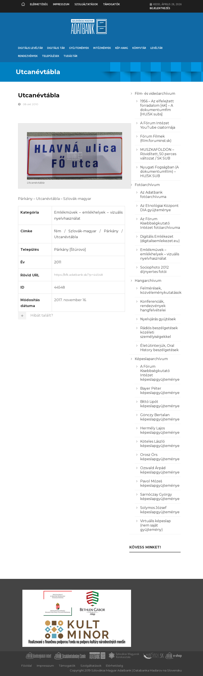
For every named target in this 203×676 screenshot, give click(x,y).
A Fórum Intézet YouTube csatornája (157, 125)
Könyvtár (139, 48)
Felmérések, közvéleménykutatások (160, 290)
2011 (57, 262)
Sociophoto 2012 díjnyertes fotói (154, 269)
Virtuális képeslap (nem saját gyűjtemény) (155, 525)
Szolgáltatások (86, 4)
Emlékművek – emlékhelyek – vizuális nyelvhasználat (159, 254)
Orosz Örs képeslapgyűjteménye (160, 457)
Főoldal (26, 665)
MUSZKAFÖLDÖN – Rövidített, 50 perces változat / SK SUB (158, 154)
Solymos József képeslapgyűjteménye (160, 510)
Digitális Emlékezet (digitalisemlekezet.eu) (160, 238)
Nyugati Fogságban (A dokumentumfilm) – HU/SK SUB (159, 171)
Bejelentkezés (160, 8)
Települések (50, 56)
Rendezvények (28, 56)
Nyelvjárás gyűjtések (158, 319)
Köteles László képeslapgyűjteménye (160, 443)
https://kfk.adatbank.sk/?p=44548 (88, 274)
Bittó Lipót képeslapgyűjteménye (160, 404)
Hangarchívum (148, 281)
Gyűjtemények (79, 48)
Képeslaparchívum (151, 359)
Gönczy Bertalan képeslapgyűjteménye (160, 417)
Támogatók (111, 4)
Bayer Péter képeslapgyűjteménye (160, 390)
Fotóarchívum (147, 185)
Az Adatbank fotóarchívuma (153, 194)
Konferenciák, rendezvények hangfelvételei (153, 305)
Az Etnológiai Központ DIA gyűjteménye (159, 208)
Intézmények (102, 48)
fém (57, 231)
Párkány (111, 231)
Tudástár (70, 56)
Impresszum (61, 4)
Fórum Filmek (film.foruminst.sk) (155, 138)
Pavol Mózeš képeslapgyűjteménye (160, 483)
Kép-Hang (121, 48)
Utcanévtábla (66, 237)
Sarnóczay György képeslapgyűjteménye (160, 496)
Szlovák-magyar (82, 231)
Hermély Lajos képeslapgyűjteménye (160, 430)
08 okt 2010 (30, 104)
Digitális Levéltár (30, 48)
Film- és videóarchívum (155, 93)
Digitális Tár (56, 48)
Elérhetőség (39, 4)
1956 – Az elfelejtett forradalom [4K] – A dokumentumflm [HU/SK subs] (157, 107)
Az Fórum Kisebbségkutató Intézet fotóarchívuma (160, 223)
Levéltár (156, 48)
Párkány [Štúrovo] (70, 249)
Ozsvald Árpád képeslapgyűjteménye (160, 470)
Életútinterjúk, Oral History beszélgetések (159, 348)
